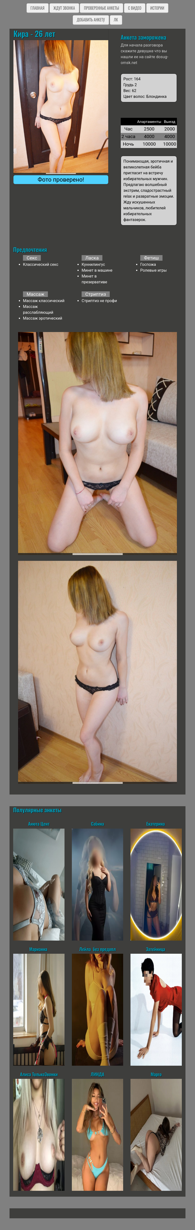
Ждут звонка (64, 8)
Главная (37, 8)
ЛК (116, 20)
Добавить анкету (91, 20)
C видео (134, 8)
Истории (157, 8)
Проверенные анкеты (101, 8)
